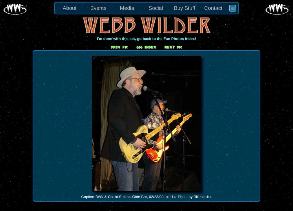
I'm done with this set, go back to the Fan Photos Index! (146, 39)
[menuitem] (232, 8)
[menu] (146, 8)
